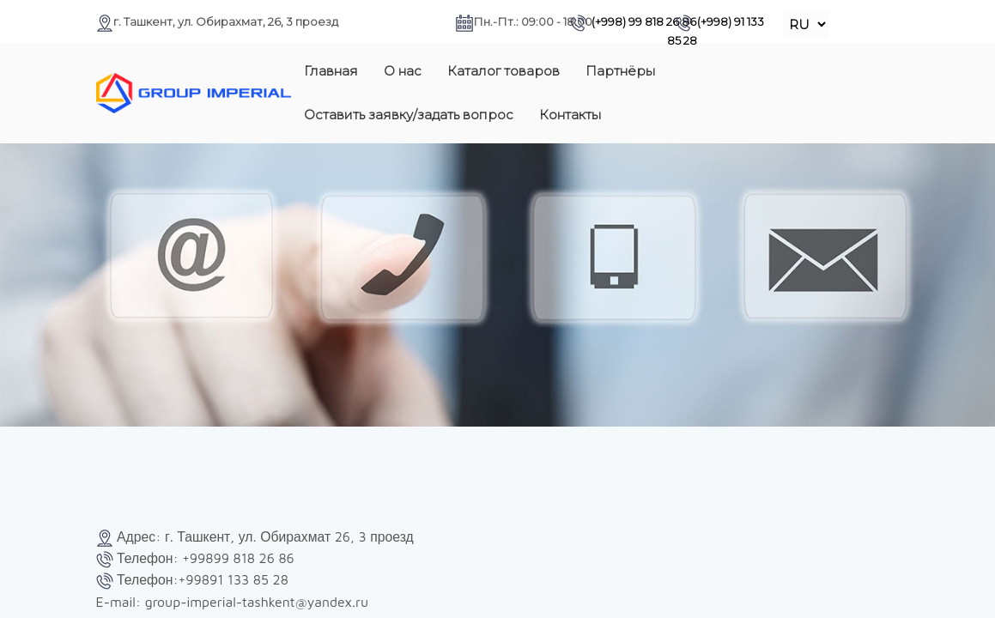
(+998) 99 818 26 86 (633, 21)
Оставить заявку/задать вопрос (408, 114)
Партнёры (620, 71)
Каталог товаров (503, 71)
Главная (331, 71)
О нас (403, 71)
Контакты (570, 114)
